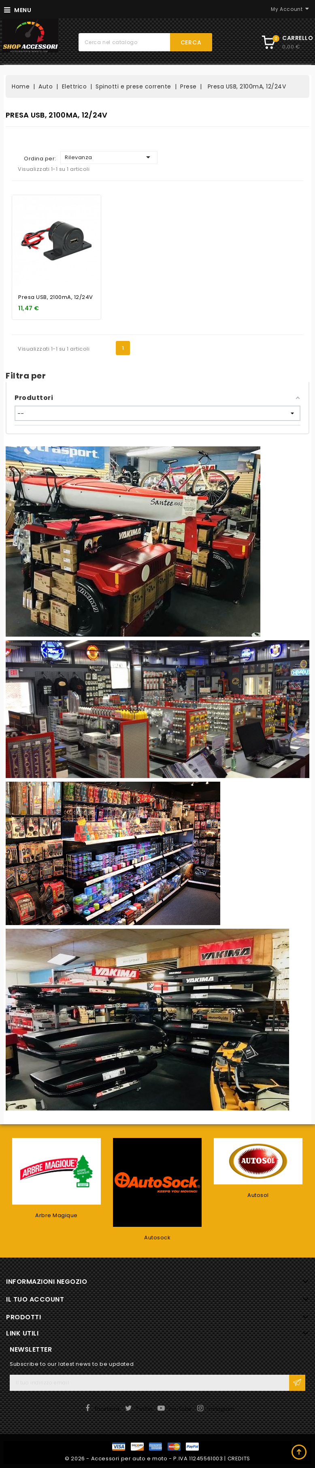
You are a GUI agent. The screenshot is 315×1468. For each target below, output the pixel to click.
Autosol (258, 1195)
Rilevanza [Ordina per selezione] (109, 157)
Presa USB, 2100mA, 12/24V (55, 297)
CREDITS (239, 1458)
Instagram (221, 1408)
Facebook (107, 1408)
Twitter (144, 1408)
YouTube (180, 1408)
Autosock (157, 1237)
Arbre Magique (56, 1215)
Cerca (191, 42)
